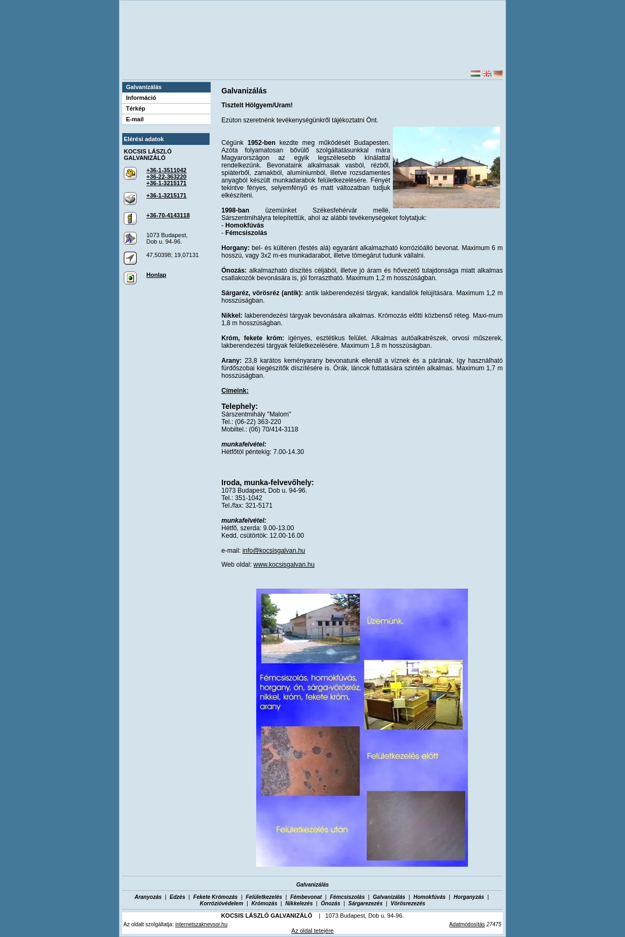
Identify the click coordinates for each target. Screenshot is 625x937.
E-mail (135, 119)
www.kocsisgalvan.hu (284, 564)
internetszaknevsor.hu (201, 924)
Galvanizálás (144, 87)
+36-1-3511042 (166, 170)
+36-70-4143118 (168, 215)
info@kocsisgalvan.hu (273, 550)
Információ (141, 97)
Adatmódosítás (467, 924)
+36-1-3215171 (166, 183)
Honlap (156, 275)
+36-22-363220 (166, 176)
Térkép (135, 108)
